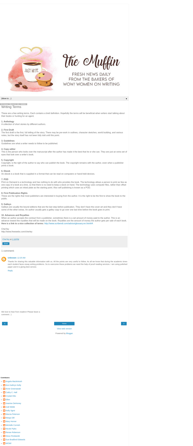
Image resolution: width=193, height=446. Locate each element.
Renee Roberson (13, 432)
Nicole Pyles (11, 429)
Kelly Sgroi (10, 410)
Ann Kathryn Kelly (13, 385)
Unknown (12, 258)
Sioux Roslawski (13, 436)
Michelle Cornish (13, 425)
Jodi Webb (10, 407)
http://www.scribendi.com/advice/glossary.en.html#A (68, 223)
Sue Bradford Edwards (15, 440)
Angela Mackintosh (14, 381)
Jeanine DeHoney (13, 403)
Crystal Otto (11, 396)
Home (64, 324)
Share (6, 244)
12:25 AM (21, 258)
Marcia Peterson (13, 414)
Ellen (8, 400)
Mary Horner (11, 421)
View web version (64, 329)
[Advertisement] (64, 22)
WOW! (8, 443)
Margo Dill (10, 418)
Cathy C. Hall (11, 392)
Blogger (69, 333)
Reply (10, 271)
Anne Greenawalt (13, 389)
